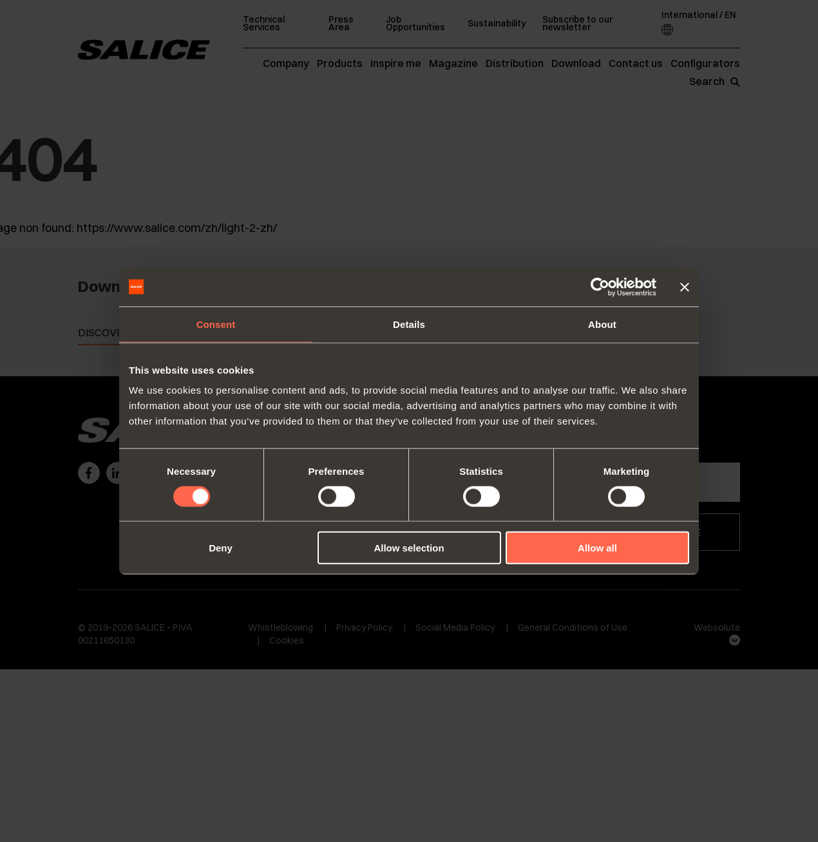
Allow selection (409, 547)
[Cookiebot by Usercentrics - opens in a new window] (600, 286)
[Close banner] (684, 286)
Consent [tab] (216, 323)
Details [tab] (409, 323)
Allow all (597, 547)
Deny (221, 547)
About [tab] (602, 323)
